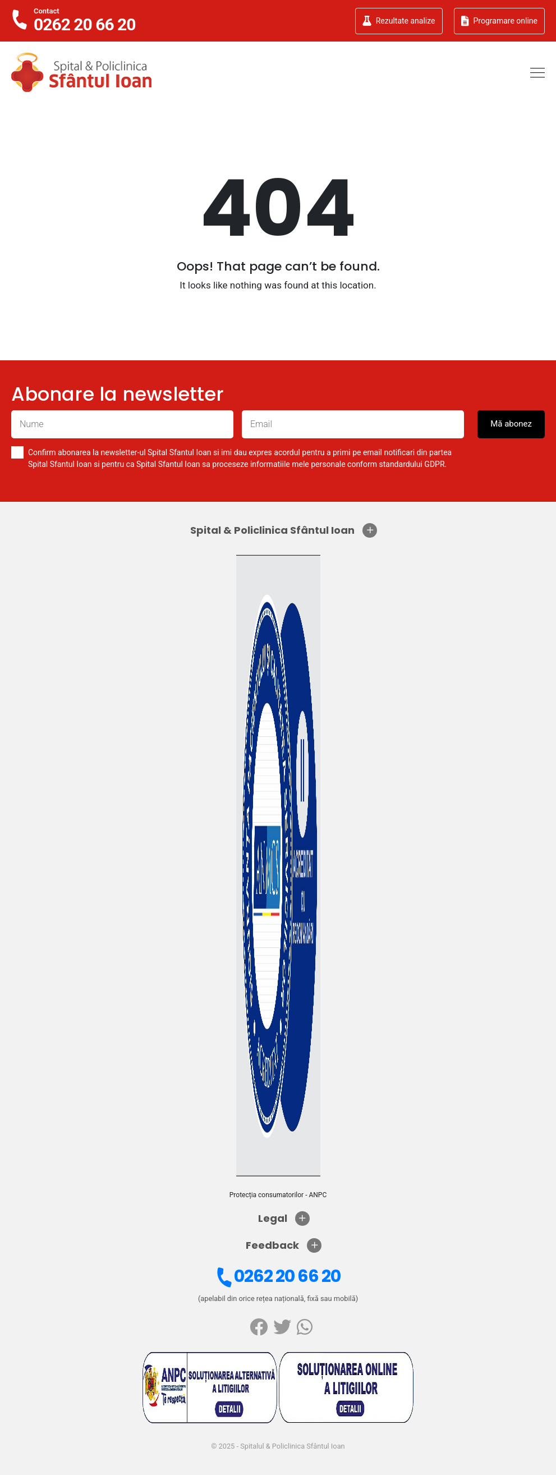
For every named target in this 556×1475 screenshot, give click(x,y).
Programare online (499, 21)
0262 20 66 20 (277, 1276)
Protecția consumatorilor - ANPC (278, 1195)
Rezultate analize (398, 21)
